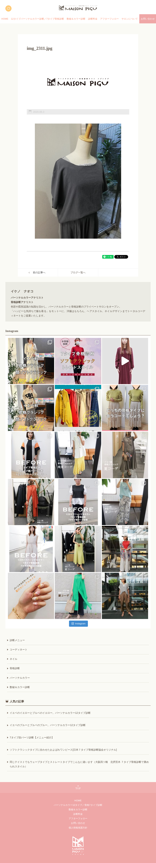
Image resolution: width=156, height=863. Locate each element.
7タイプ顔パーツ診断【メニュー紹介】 (32, 737)
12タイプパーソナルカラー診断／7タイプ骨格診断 (37, 18)
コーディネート (18, 649)
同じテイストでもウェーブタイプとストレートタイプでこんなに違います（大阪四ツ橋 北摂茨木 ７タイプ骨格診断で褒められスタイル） (79, 764)
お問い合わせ (78, 823)
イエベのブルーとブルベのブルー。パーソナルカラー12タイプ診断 (48, 725)
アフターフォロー (109, 18)
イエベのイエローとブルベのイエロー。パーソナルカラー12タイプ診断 (50, 712)
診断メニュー (17, 640)
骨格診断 (15, 668)
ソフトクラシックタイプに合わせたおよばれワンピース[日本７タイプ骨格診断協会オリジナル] (63, 749)
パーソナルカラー (20, 677)
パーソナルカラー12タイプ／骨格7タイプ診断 (78, 805)
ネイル (13, 658)
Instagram (79, 623)
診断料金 (92, 18)
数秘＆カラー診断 (76, 18)
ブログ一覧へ (78, 272)
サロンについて (129, 18)
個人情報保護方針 (78, 827)
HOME (4, 18)
